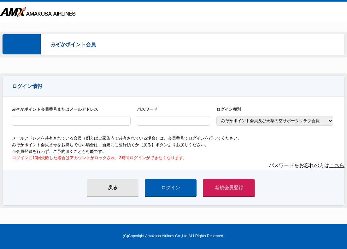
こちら (336, 165)
